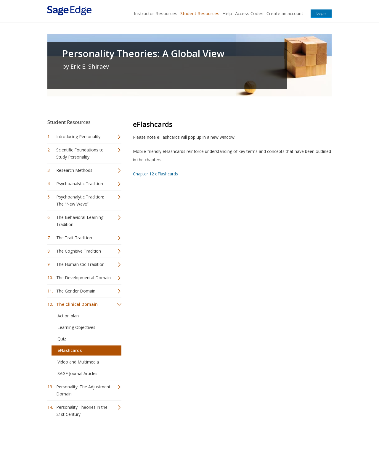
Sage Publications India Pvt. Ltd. (133, 440)
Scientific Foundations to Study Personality (80, 153)
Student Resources (199, 13)
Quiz (61, 339)
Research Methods (74, 170)
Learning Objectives (76, 327)
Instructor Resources (155, 13)
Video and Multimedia (78, 362)
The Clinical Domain (77, 304)
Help (227, 13)
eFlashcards (69, 350)
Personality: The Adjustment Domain (83, 390)
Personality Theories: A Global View (143, 53)
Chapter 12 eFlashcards (156, 174)
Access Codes (249, 13)
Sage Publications (81, 440)
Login (321, 13)
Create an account (284, 13)
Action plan (68, 316)
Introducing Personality (78, 136)
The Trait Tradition (74, 237)
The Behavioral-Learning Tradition (79, 220)
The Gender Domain (75, 291)
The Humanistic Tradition (80, 264)
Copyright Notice (259, 440)
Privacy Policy (293, 440)
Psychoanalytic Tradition (79, 183)
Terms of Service (223, 440)
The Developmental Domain (83, 277)
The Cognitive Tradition (78, 251)
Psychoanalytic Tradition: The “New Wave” (80, 200)
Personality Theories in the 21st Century (81, 410)
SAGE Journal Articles (77, 373)
